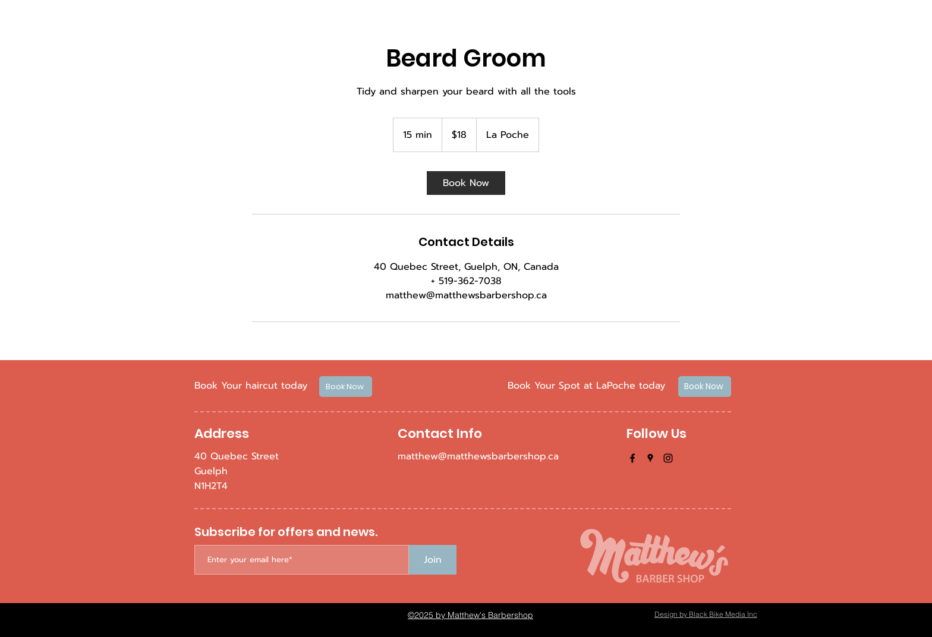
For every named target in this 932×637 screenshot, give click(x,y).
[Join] (432, 560)
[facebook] (632, 458)
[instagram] (668, 458)
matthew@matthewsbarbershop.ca (478, 456)
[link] (466, 183)
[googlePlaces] (650, 458)
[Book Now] (345, 386)
